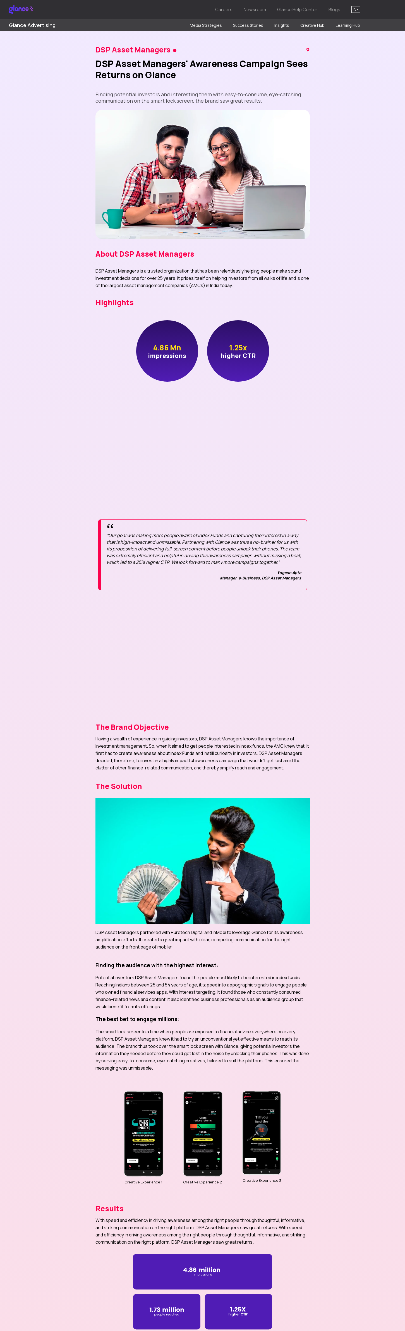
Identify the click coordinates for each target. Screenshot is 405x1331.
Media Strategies (206, 25)
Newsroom (255, 9)
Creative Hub (312, 25)
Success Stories (248, 25)
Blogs (334, 9)
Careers (224, 9)
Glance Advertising (32, 25)
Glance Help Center (297, 9)
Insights (281, 25)
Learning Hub (348, 25)
